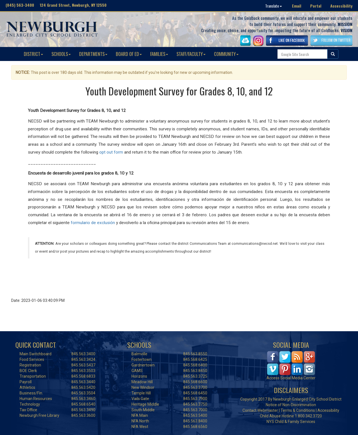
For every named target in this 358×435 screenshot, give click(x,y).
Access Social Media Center (291, 378)
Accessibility (341, 6)
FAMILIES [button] (159, 53)
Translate (273, 6)
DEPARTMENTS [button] (93, 53)
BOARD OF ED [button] (129, 53)
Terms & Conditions (298, 410)
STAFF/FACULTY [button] (191, 53)
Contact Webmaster (260, 410)
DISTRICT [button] (33, 53)
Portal (315, 6)
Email (296, 6)
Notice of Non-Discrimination (291, 405)
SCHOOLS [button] (61, 53)
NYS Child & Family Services (291, 421)
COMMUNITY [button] (226, 53)
